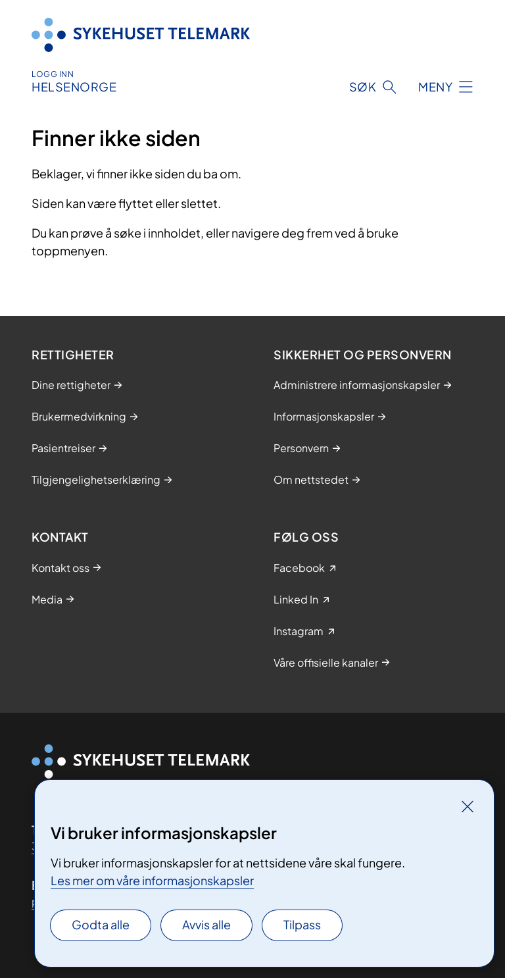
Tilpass (302, 924)
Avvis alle (206, 924)
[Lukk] (467, 806)
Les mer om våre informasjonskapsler (152, 880)
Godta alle (101, 924)
